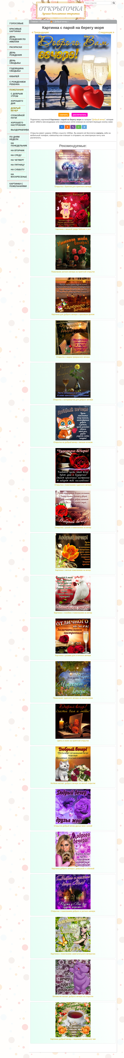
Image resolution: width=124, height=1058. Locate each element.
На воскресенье (18, 175)
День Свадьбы (15, 61)
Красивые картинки (15, 30)
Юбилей (14, 76)
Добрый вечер (15, 109)
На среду (16, 155)
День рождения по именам (17, 39)
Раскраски (15, 47)
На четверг (17, 160)
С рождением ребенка (17, 83)
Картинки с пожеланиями (18, 185)
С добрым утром (17, 95)
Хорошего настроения (18, 123)
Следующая (105, 32)
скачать (64, 114)
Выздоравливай (18, 130)
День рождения (15, 53)
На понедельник (18, 144)
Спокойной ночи (18, 116)
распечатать (79, 114)
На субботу (17, 169)
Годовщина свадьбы (16, 69)
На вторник (17, 150)
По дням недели (14, 138)
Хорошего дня (17, 102)
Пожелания (16, 90)
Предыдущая (41, 32)
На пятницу (18, 165)
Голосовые (16, 23)
